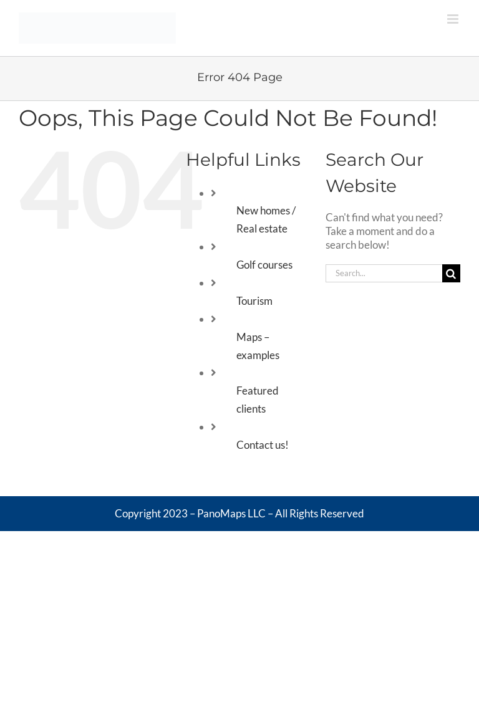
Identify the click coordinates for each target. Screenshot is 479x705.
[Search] (451, 273)
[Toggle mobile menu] (453, 19)
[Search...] (384, 273)
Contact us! (262, 444)
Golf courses (264, 264)
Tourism (254, 300)
